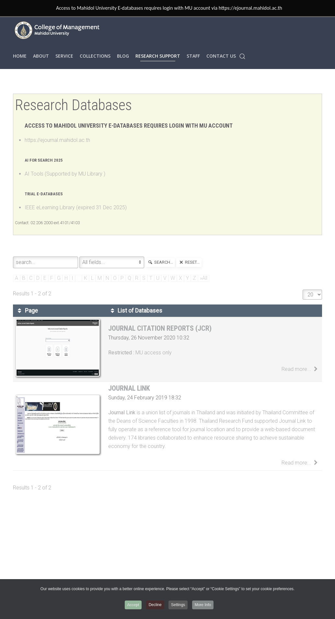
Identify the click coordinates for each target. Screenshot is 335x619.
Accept (133, 604)
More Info (203, 604)
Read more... (300, 369)
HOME (20, 56)
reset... (189, 262)
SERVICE (64, 56)
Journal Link (129, 388)
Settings (178, 604)
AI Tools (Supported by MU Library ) (65, 174)
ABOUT (41, 56)
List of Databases (135, 310)
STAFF (193, 56)
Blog (123, 56)
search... (160, 262)
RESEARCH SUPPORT (157, 56)
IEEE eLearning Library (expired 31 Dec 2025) (76, 207)
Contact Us (221, 56)
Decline (155, 604)
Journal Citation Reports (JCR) (160, 328)
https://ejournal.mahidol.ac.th (57, 140)
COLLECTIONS (95, 56)
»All (203, 278)
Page (27, 310)
